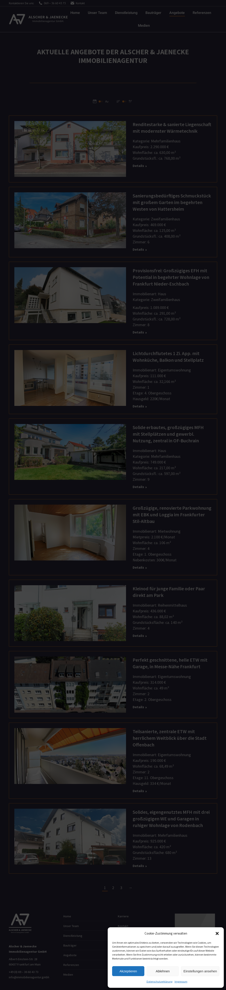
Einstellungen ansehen (200, 971)
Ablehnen (163, 971)
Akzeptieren (128, 971)
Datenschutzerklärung (159, 981)
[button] (217, 933)
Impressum (181, 981)
